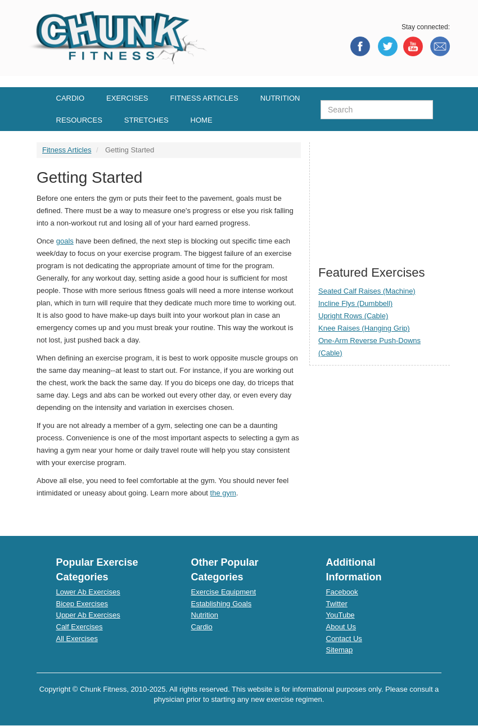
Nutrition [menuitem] (280, 98)
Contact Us (344, 638)
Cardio (202, 627)
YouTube (340, 615)
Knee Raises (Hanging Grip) (364, 328)
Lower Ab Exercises (88, 592)
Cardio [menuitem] (70, 98)
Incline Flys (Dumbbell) (355, 303)
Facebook (342, 592)
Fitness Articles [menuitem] (204, 98)
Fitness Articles (66, 150)
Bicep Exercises (82, 603)
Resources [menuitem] (79, 120)
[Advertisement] (379, 198)
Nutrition (204, 615)
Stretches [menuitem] (146, 120)
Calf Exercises (79, 627)
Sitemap (339, 650)
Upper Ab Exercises (88, 615)
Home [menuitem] (202, 120)
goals (65, 241)
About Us (341, 627)
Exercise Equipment (223, 592)
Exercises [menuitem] (127, 98)
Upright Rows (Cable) (353, 316)
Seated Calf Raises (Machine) (367, 291)
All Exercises (77, 638)
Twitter (337, 603)
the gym (223, 493)
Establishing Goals (221, 603)
